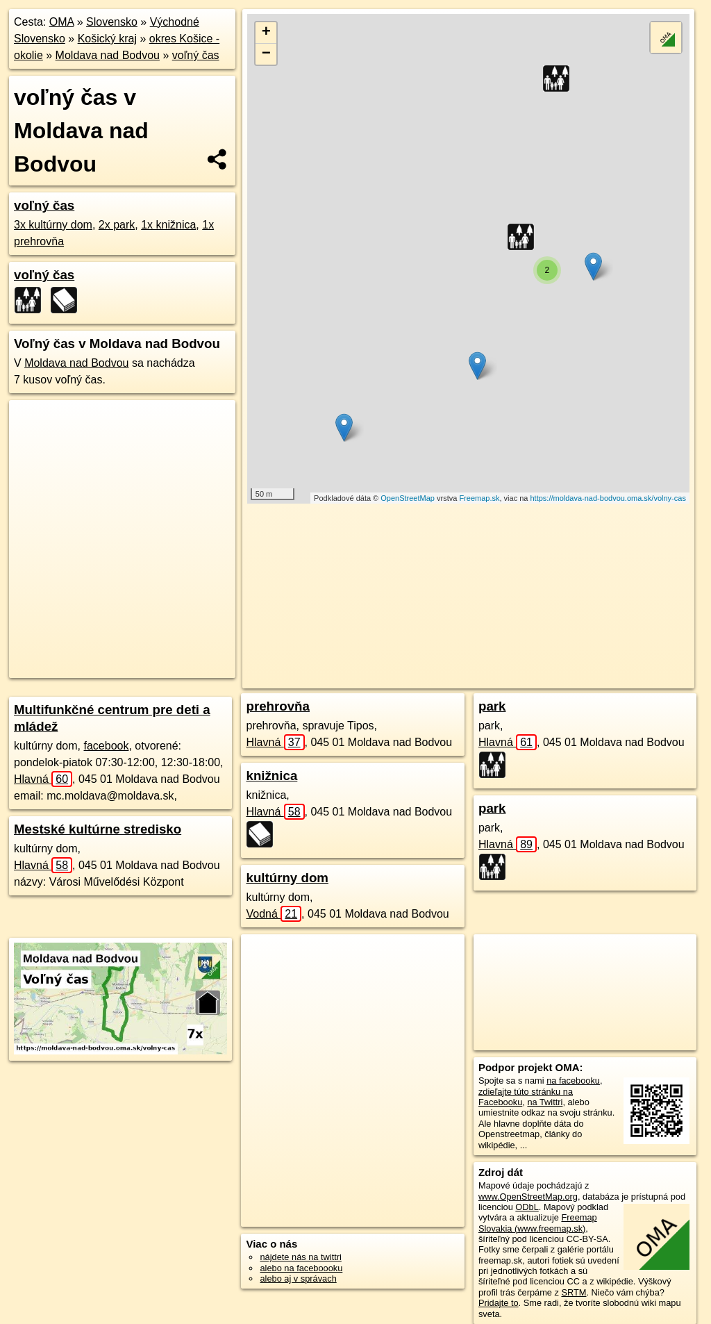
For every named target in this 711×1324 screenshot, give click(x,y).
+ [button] (266, 32)
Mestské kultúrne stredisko (97, 829)
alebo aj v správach (298, 1278)
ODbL (526, 1207)
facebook (105, 746)
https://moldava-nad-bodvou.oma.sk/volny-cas (608, 498)
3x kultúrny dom (53, 225)
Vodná (273, 914)
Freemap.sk (479, 498)
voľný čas (195, 55)
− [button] (266, 54)
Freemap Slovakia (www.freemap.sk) (537, 1222)
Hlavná (43, 779)
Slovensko (111, 22)
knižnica (271, 775)
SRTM (573, 1292)
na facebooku (573, 1080)
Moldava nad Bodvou (108, 55)
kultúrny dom (287, 877)
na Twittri (544, 1102)
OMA (61, 22)
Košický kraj (107, 38)
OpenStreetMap (407, 498)
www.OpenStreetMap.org (528, 1196)
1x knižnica (168, 225)
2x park (117, 225)
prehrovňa (277, 706)
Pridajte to (498, 1303)
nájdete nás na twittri (300, 1257)
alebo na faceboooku (301, 1268)
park (492, 706)
